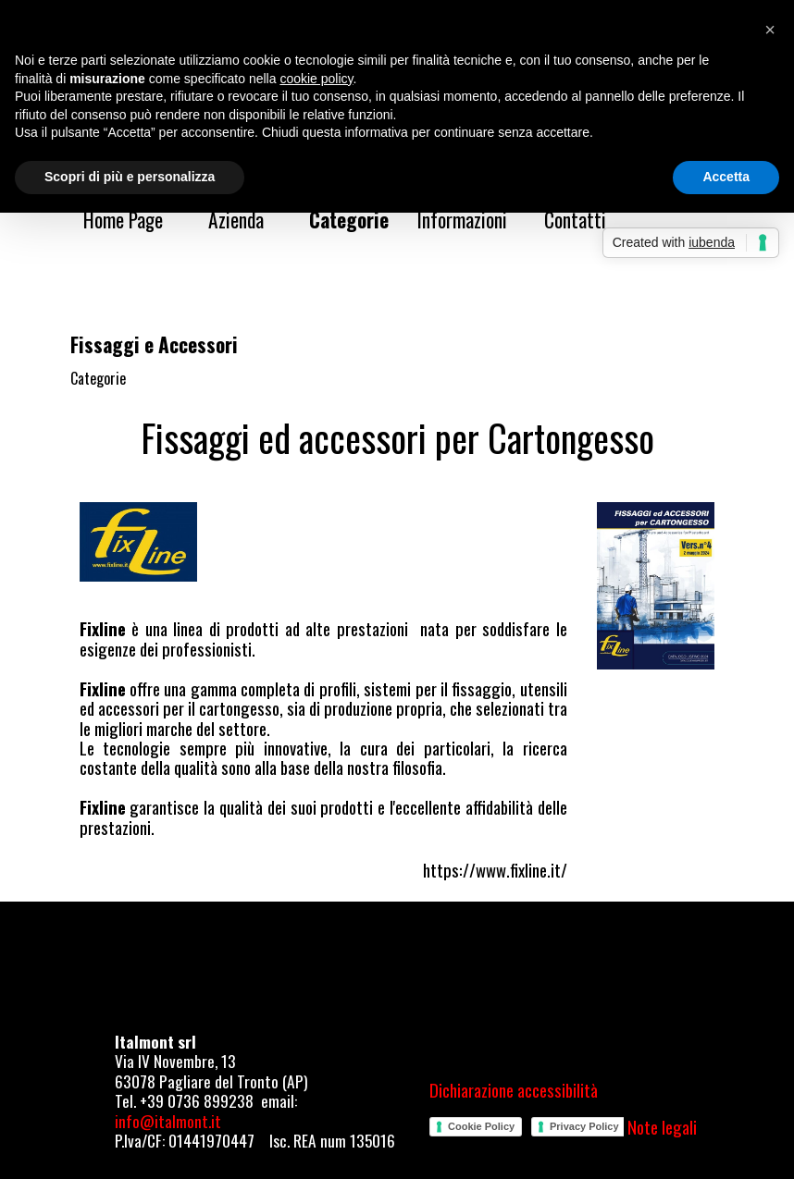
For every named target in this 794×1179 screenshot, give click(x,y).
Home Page (123, 219)
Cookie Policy (481, 1126)
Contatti (575, 219)
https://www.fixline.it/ (495, 869)
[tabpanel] (397, 437)
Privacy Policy (584, 1126)
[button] (770, 29)
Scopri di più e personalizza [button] (129, 176)
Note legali (662, 1126)
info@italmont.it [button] (168, 1121)
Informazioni (462, 219)
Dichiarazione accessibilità (513, 1089)
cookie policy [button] (316, 78)
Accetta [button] (726, 176)
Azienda (236, 219)
